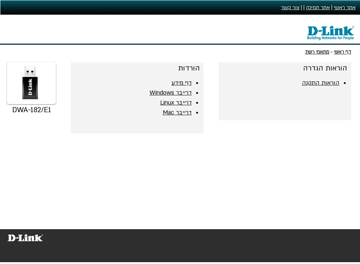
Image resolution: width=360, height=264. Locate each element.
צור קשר (290, 7)
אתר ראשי (345, 7)
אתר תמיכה (318, 7)
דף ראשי (342, 52)
